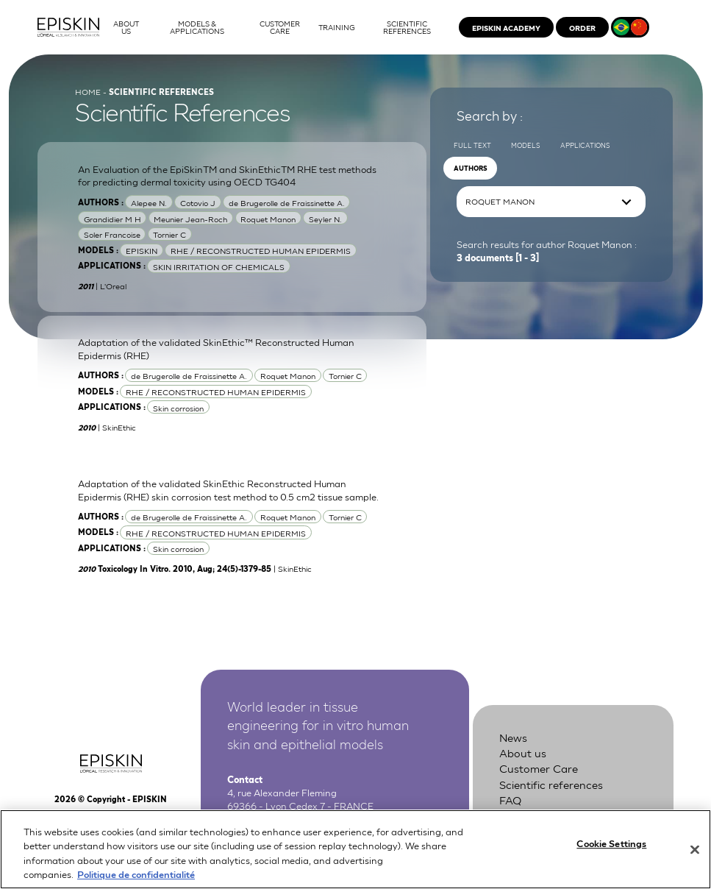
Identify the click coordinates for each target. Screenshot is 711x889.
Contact (520, 814)
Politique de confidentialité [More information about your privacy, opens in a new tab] (136, 882)
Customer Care (538, 767)
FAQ (510, 799)
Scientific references (551, 783)
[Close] (695, 857)
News (513, 736)
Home (88, 91)
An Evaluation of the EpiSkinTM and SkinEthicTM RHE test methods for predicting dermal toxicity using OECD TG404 (227, 175)
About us (522, 752)
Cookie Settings (611, 851)
